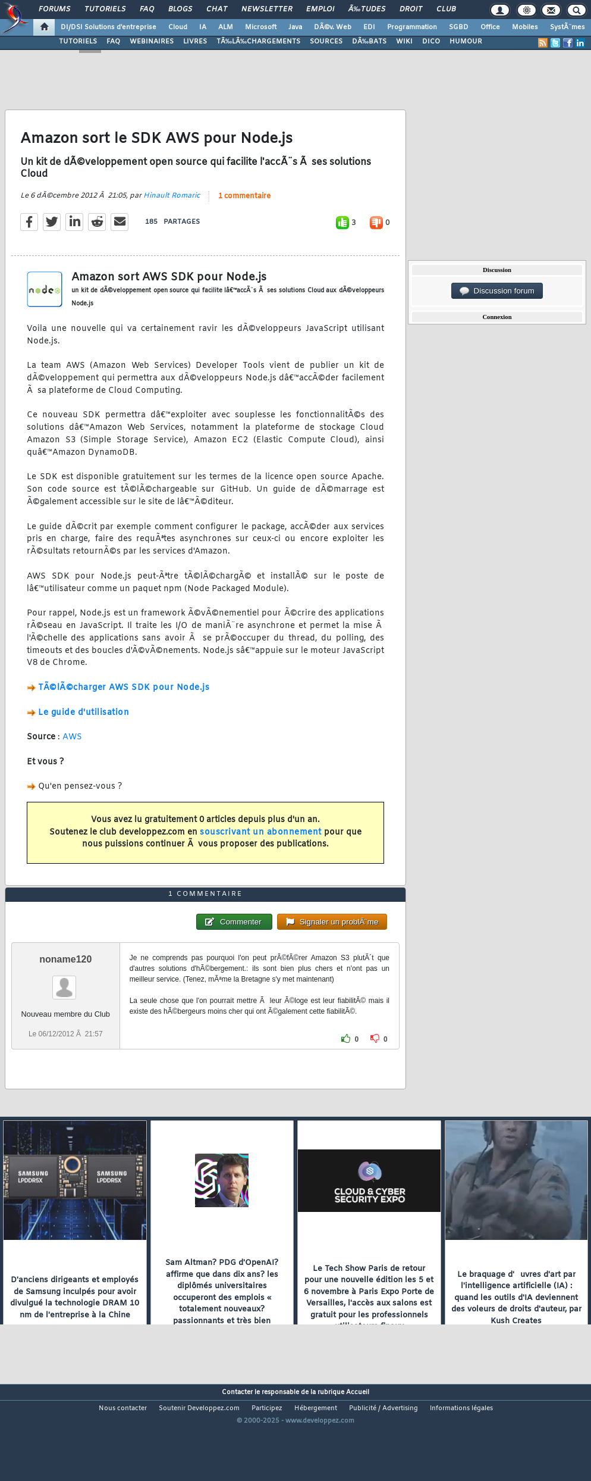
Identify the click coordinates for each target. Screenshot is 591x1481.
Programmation (412, 27)
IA (202, 27)
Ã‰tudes (366, 9)
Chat (216, 9)
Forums (54, 9)
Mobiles (525, 27)
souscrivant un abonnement (261, 846)
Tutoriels (105, 9)
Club (446, 9)
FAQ (147, 9)
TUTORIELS (78, 42)
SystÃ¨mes (567, 27)
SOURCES (326, 42)
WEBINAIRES (152, 42)
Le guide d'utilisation (83, 726)
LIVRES (195, 42)
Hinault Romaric (171, 209)
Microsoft (260, 27)
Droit (410, 9)
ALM (225, 27)
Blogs (180, 9)
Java (295, 27)
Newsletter (266, 9)
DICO (431, 42)
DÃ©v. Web (332, 27)
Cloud (177, 27)
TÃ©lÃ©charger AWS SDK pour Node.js (123, 701)
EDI (369, 27)
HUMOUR (465, 42)
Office (490, 27)
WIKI (404, 42)
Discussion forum (497, 291)
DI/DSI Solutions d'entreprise (108, 27)
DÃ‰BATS (369, 42)
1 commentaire (244, 210)
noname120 (65, 1001)
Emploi (320, 9)
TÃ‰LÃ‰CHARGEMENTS (258, 42)
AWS (72, 751)
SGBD (459, 27)
